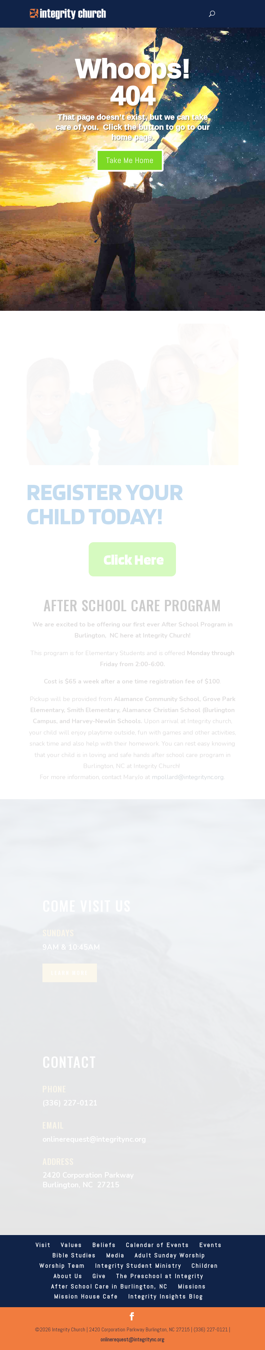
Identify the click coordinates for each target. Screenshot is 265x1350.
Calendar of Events (157, 1245)
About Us (67, 1276)
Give (99, 1276)
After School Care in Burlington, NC (109, 1286)
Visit (43, 1245)
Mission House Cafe (86, 1296)
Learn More (69, 972)
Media (115, 1255)
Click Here (134, 559)
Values (71, 1245)
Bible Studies (74, 1255)
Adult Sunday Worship (170, 1255)
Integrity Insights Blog (165, 1296)
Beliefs (104, 1245)
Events (210, 1245)
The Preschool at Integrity (160, 1276)
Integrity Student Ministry (138, 1266)
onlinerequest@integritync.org (132, 1339)
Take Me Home (130, 160)
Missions (192, 1286)
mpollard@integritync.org (188, 777)
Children (205, 1266)
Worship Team (62, 1266)
